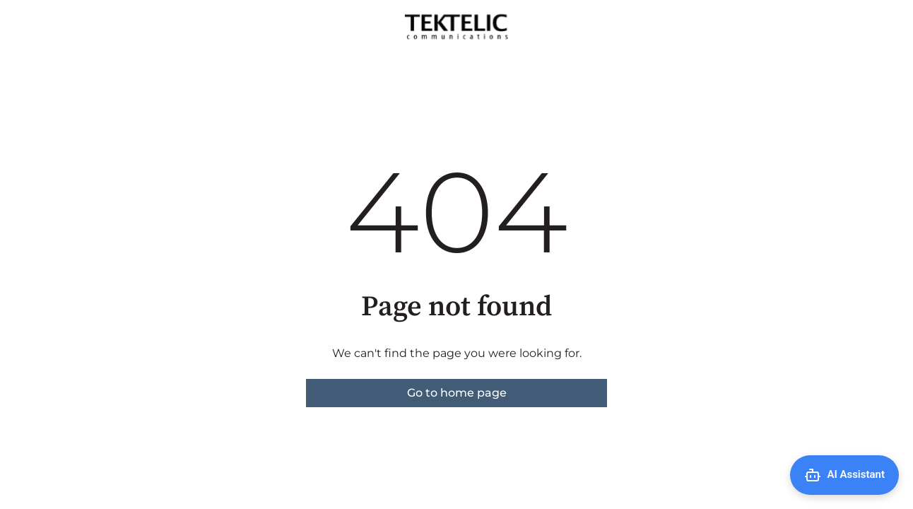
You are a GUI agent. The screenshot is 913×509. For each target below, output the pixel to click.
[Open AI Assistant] (844, 475)
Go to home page (457, 392)
